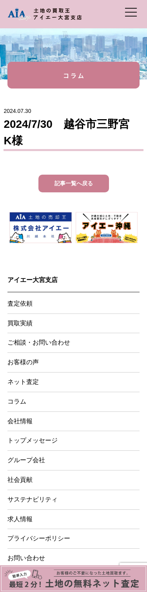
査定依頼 (20, 303)
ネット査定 (23, 381)
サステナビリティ (32, 499)
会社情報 (20, 421)
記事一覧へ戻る (73, 183)
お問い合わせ (26, 558)
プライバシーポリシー (38, 538)
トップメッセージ (32, 440)
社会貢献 (20, 479)
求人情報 (20, 519)
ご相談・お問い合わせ (38, 342)
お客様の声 (23, 362)
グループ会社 (26, 460)
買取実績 (20, 323)
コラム (16, 401)
